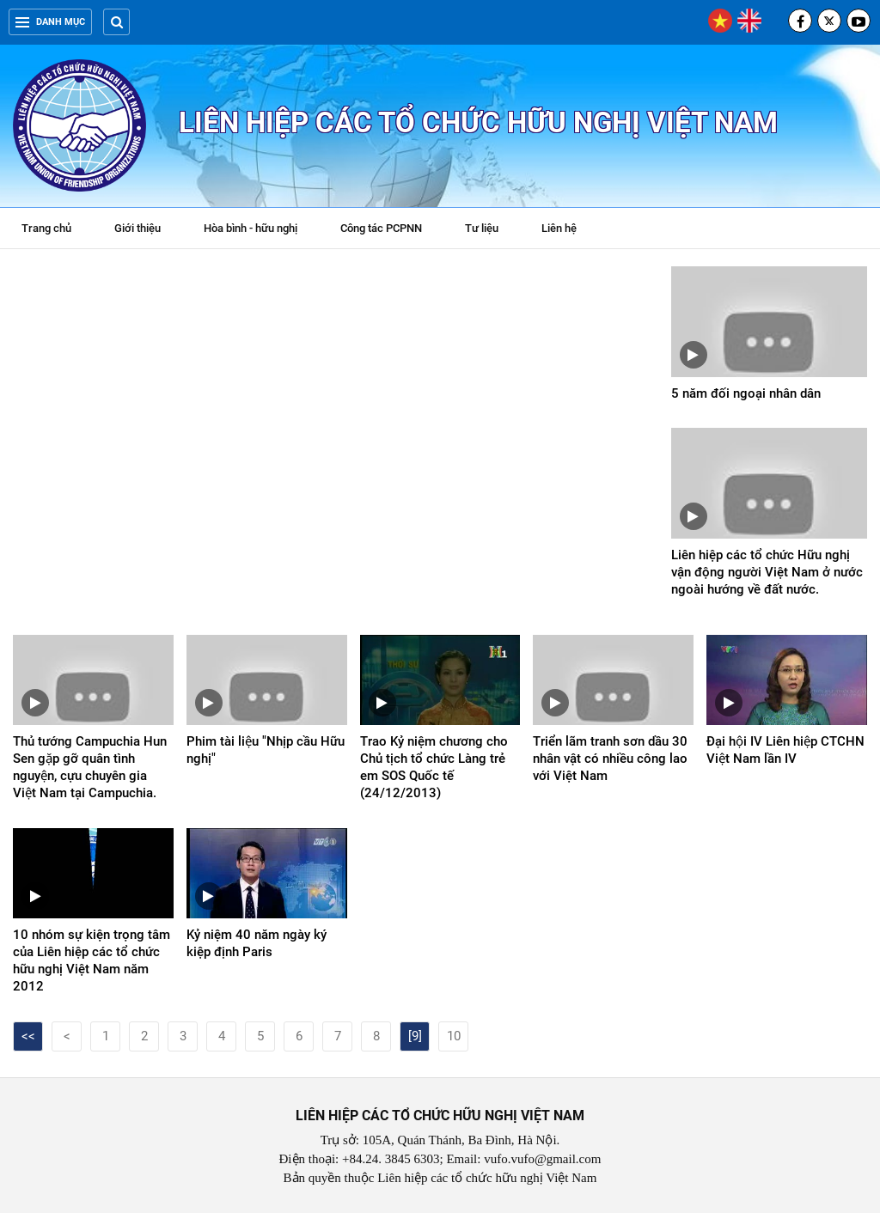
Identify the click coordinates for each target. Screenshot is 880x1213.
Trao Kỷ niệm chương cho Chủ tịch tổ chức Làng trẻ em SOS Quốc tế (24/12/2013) (434, 767)
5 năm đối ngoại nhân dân (746, 393)
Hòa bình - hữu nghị (250, 228)
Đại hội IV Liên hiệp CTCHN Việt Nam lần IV (785, 750)
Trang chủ (46, 228)
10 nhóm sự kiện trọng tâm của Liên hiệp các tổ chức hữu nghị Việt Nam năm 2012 (91, 960)
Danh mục (50, 21)
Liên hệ (559, 228)
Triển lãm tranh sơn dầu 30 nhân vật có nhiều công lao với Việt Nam (610, 758)
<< (28, 1036)
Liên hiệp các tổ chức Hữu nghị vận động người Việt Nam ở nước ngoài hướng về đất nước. (767, 572)
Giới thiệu (137, 228)
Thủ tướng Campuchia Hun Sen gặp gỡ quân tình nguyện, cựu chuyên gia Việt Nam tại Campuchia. (90, 767)
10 (454, 1036)
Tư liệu (490, 230)
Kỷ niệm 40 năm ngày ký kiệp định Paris (256, 943)
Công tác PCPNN (381, 228)
